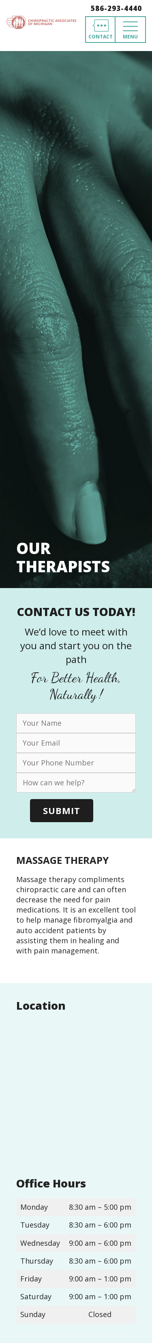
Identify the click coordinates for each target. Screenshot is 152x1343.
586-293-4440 (116, 8)
